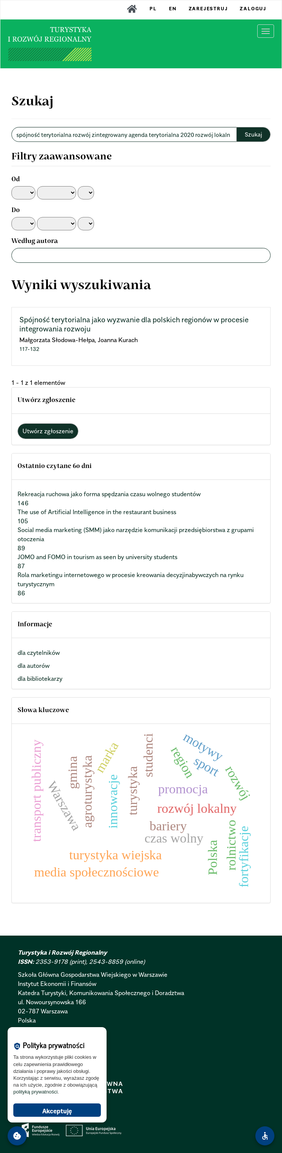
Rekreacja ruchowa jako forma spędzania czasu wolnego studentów (109, 494)
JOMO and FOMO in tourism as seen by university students (97, 557)
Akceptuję (57, 1111)
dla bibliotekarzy (40, 678)
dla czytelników (39, 652)
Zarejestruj (208, 8)
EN (173, 8)
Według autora (34, 241)
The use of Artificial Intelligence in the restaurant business (97, 512)
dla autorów (33, 665)
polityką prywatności (35, 1092)
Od (15, 180)
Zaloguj (253, 8)
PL (153, 8)
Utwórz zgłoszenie (47, 431)
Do (15, 210)
